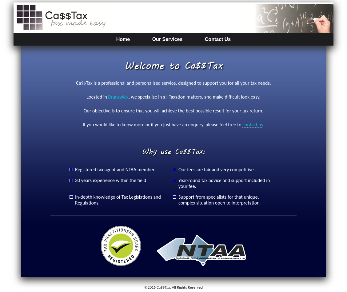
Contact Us (218, 39)
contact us (252, 125)
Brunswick (118, 97)
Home (123, 39)
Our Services (167, 39)
